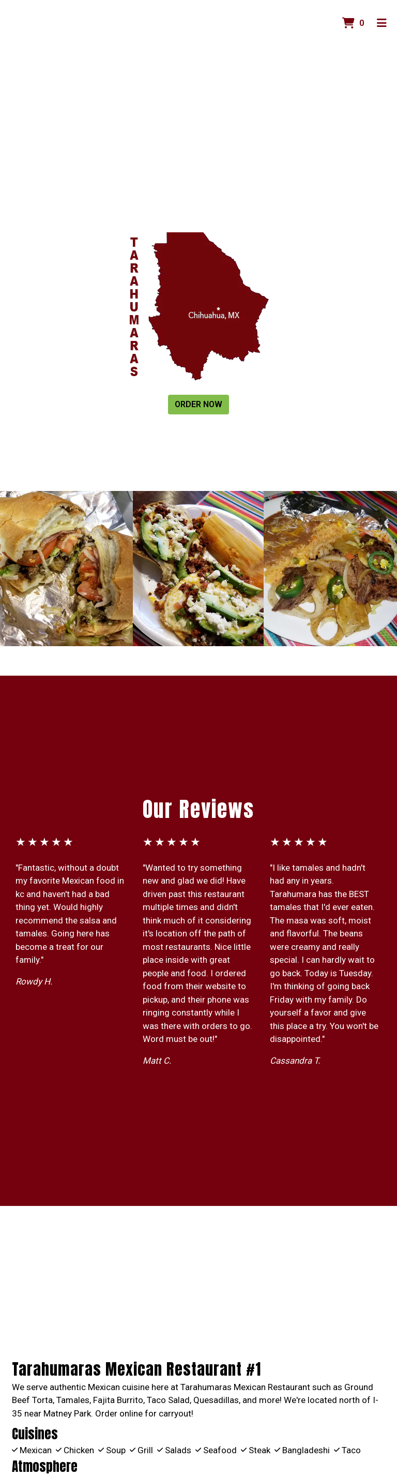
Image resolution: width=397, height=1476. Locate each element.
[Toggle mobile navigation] (382, 23)
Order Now (198, 404)
